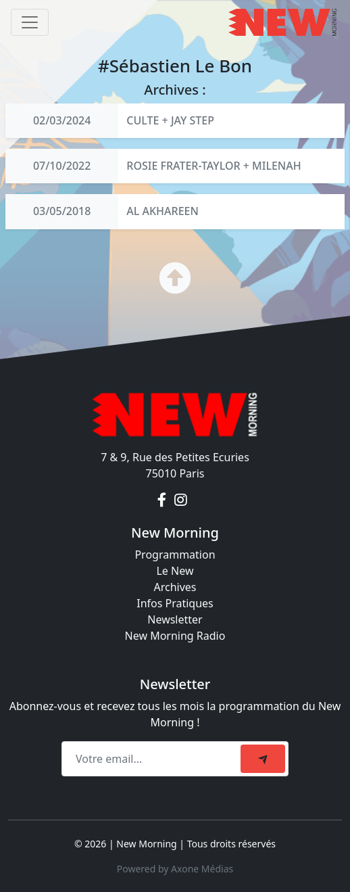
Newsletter (174, 619)
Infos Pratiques (175, 603)
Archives (174, 587)
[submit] (263, 759)
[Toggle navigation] (30, 22)
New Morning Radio (175, 635)
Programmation (174, 554)
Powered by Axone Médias (175, 868)
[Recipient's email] (153, 759)
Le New (174, 570)
